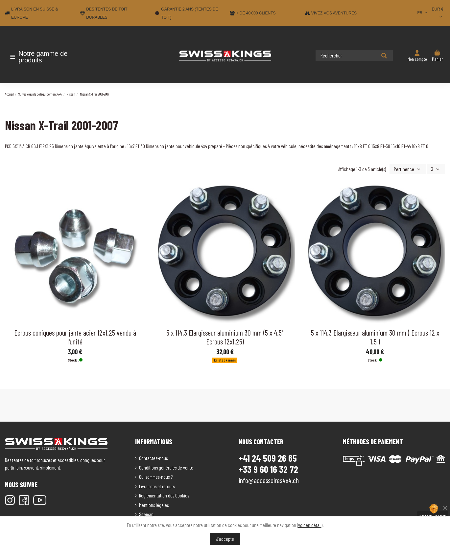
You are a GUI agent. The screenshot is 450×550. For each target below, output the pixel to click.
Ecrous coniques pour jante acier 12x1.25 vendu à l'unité (75, 336)
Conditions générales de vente (166, 467)
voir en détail (309, 525)
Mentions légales (154, 504)
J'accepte (225, 539)
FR (423, 13)
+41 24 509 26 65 (268, 457)
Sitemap (146, 514)
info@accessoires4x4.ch (269, 479)
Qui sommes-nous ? (156, 476)
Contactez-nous (153, 457)
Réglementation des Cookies (164, 495)
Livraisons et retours (157, 486)
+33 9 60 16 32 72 (268, 469)
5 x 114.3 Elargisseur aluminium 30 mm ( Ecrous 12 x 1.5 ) (375, 336)
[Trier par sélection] (410, 169)
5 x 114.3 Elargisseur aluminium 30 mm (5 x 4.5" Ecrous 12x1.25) (225, 336)
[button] (43, 56)
